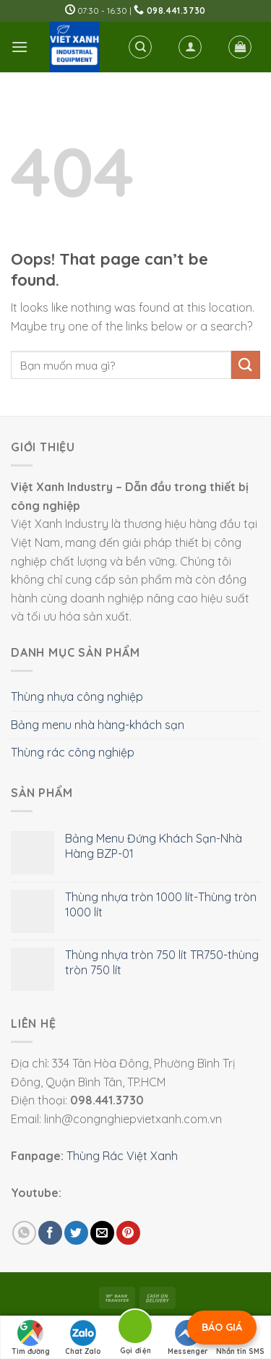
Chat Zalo (83, 1338)
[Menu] (19, 46)
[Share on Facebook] (50, 1233)
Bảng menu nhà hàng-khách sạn (97, 724)
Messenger (188, 1338)
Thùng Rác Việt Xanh (122, 1156)
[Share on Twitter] (76, 1233)
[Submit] (245, 365)
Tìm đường (31, 1338)
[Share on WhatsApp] (24, 1233)
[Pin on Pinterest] (128, 1233)
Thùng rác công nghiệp (72, 752)
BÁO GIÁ (222, 1327)
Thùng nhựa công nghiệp (77, 696)
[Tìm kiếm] (140, 47)
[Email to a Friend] (102, 1233)
